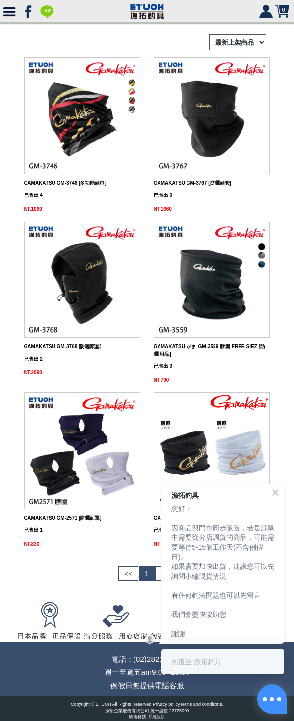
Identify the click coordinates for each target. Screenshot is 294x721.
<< (128, 574)
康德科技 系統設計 (147, 716)
